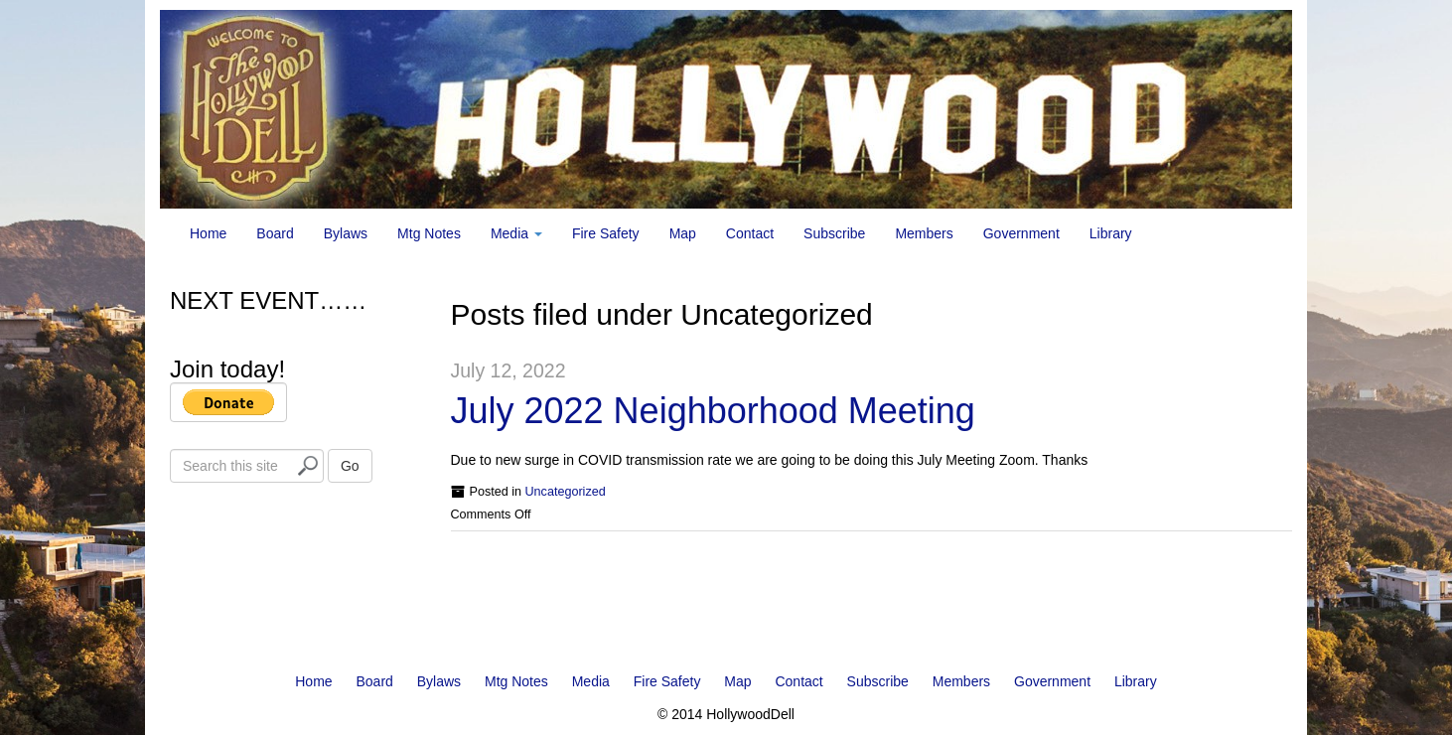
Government (1021, 233)
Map (682, 233)
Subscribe (834, 233)
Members (923, 233)
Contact (750, 233)
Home (208, 233)
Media (516, 233)
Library (1110, 233)
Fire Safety (606, 233)
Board (274, 233)
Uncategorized (565, 492)
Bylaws (345, 233)
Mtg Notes (429, 233)
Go (350, 466)
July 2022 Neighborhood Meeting (713, 410)
